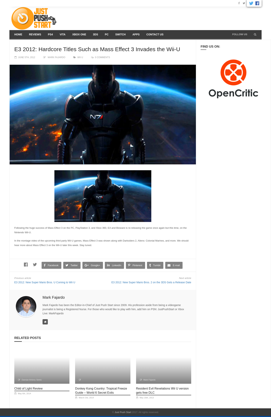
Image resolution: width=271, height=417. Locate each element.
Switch (120, 34)
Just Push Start (123, 412)
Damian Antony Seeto (32, 380)
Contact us (155, 34)
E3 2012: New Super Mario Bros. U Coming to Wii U (44, 282)
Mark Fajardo (56, 57)
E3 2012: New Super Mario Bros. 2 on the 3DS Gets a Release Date (151, 282)
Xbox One (79, 34)
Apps (136, 34)
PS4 (50, 34)
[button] (255, 34)
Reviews (35, 34)
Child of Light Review (28, 388)
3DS (95, 34)
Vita (62, 34)
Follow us (239, 34)
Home (18, 34)
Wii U (80, 57)
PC (106, 34)
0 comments (102, 57)
